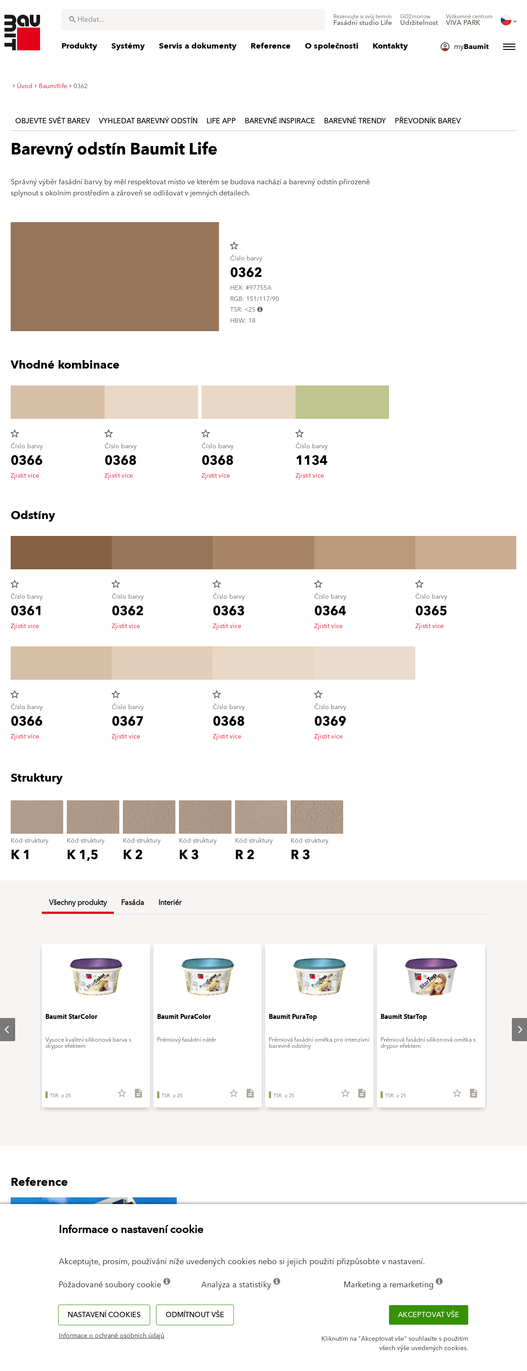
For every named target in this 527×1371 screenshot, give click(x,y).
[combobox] (193, 19)
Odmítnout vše (195, 1315)
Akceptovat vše (428, 1315)
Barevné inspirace (280, 121)
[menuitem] (362, 20)
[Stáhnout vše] (134, 1096)
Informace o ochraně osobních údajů (111, 1335)
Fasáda (132, 902)
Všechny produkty (78, 902)
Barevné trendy (355, 121)
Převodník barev (428, 121)
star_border (234, 245)
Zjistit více (25, 476)
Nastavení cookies (104, 1315)
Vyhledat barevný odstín (148, 121)
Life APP (221, 121)
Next (512, 1029)
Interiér (170, 902)
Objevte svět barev (52, 121)
